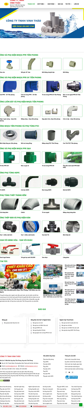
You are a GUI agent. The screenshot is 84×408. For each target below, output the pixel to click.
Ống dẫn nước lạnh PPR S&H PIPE (71, 166)
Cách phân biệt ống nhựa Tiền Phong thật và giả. (51, 277)
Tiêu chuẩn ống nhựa (76, 386)
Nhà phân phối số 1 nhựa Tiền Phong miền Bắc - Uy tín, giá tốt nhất (70, 292)
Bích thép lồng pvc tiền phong (8, 143)
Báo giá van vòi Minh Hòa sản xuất (70, 327)
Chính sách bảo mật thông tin (72, 366)
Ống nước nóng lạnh (48, 389)
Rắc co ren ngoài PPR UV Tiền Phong (71, 95)
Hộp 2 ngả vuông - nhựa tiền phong (8, 120)
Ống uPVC (45, 366)
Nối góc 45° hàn (25, 72)
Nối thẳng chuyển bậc (48, 72)
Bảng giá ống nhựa (76, 394)
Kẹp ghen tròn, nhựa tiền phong (51, 119)
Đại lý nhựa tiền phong (5, 386)
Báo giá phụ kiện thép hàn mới (11, 323)
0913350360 (22, 406)
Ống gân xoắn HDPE (48, 376)
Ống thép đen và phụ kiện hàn (15, 218)
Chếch (23, 212)
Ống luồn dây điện (4, 394)
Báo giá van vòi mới (38, 323)
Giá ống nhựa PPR (75, 389)
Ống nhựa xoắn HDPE (34, 391)
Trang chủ (31, 4)
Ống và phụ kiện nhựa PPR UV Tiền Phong (20, 77)
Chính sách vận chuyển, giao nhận (73, 364)
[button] (40, 36)
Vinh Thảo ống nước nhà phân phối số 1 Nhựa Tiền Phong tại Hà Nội (70, 301)
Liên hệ (76, 4)
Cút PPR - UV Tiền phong (7, 94)
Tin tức (68, 4)
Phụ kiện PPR (46, 373)
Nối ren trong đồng (26, 143)
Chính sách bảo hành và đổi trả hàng (74, 369)
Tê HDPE (2, 190)
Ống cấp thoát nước (19, 391)
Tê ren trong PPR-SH (48, 165)
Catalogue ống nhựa (5, 391)
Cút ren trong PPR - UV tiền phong (29, 95)
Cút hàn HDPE (25, 190)
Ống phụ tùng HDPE (9, 173)
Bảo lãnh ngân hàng (19, 386)
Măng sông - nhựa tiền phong (29, 119)
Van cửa (2, 72)
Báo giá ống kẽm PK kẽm (39, 330)
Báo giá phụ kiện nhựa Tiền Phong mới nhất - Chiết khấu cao (69, 275)
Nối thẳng (66, 72)
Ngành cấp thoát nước (34, 386)
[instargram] (72, 372)
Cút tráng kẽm (4, 212)
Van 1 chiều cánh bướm (28, 235)
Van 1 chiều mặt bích (6, 235)
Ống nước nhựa (61, 391)
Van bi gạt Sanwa (5, 257)
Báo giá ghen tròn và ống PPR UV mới (42, 332)
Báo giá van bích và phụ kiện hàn (70, 323)
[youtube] (69, 372)
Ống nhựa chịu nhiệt (62, 394)
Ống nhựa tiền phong (48, 359)
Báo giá (60, 4)
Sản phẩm (51, 4)
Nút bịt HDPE (66, 190)
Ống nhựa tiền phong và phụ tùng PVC (19, 126)
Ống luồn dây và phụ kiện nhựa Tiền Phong (21, 102)
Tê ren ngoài (45, 212)
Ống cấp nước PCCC (5, 389)
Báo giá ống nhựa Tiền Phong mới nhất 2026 (70, 283)
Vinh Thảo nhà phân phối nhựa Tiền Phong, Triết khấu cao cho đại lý (20, 291)
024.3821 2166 (7, 406)
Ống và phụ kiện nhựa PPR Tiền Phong (19, 55)
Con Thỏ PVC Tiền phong (70, 143)
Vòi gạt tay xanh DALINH (28, 257)
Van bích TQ (45, 235)
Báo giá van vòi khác (67, 325)
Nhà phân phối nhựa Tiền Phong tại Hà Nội (70, 266)
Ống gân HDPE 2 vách (62, 386)
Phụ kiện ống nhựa (33, 394)
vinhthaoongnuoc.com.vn (31, 366)
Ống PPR (45, 371)
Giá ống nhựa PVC (47, 391)
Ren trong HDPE (46, 190)
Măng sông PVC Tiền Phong (50, 143)
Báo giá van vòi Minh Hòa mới (40, 325)
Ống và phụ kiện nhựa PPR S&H (15, 148)
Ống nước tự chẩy (75, 391)
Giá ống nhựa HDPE (19, 394)
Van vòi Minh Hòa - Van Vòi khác (16, 240)
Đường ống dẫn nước (34, 389)
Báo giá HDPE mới (37, 327)
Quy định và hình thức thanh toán (73, 361)
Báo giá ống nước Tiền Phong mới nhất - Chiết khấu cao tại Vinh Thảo (52, 296)
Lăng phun (66, 257)
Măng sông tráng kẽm (69, 212)
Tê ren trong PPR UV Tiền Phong (51, 94)
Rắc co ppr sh (25, 165)
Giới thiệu (41, 4)
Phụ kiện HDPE (47, 364)
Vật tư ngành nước (47, 394)
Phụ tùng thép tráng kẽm (13, 195)
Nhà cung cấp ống (61, 389)
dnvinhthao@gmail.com (11, 366)
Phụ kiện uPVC (47, 369)
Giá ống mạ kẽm (47, 386)
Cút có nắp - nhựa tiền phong (71, 119)
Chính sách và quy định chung (72, 359)
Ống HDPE (46, 361)
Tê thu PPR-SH (4, 165)
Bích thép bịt (66, 235)
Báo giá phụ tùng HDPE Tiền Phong (70, 330)
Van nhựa (45, 257)
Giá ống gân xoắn (18, 389)
